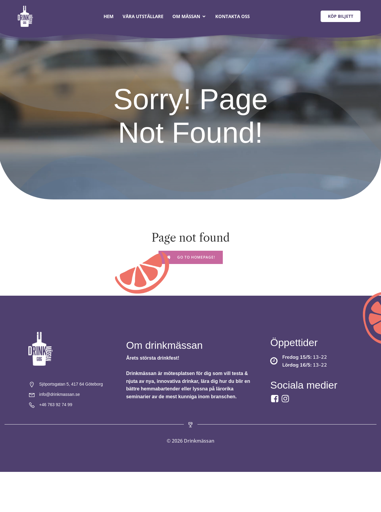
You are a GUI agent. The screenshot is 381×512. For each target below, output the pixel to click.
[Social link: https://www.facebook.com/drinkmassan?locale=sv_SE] (275, 399)
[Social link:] (286, 399)
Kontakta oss (232, 17)
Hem (109, 17)
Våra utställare (143, 17)
